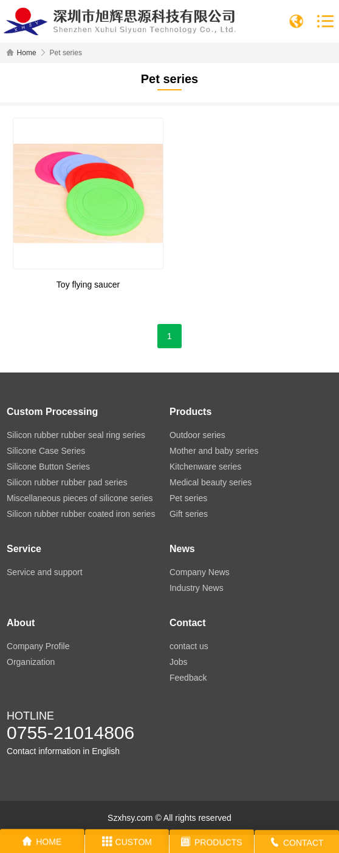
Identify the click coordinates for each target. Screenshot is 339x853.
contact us (189, 646)
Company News (200, 572)
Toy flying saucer (88, 284)
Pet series (188, 498)
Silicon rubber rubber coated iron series (81, 514)
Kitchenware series (205, 466)
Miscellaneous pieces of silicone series (79, 498)
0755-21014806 (70, 733)
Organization (31, 662)
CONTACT (297, 844)
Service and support (45, 572)
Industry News (197, 588)
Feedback (188, 678)
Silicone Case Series (46, 451)
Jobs (179, 662)
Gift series (189, 514)
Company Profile (38, 646)
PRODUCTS (211, 843)
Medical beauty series (211, 482)
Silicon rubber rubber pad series (67, 482)
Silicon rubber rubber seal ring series (76, 435)
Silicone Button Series (48, 466)
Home (26, 53)
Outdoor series (197, 435)
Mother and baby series (214, 451)
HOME (41, 843)
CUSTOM (127, 843)
